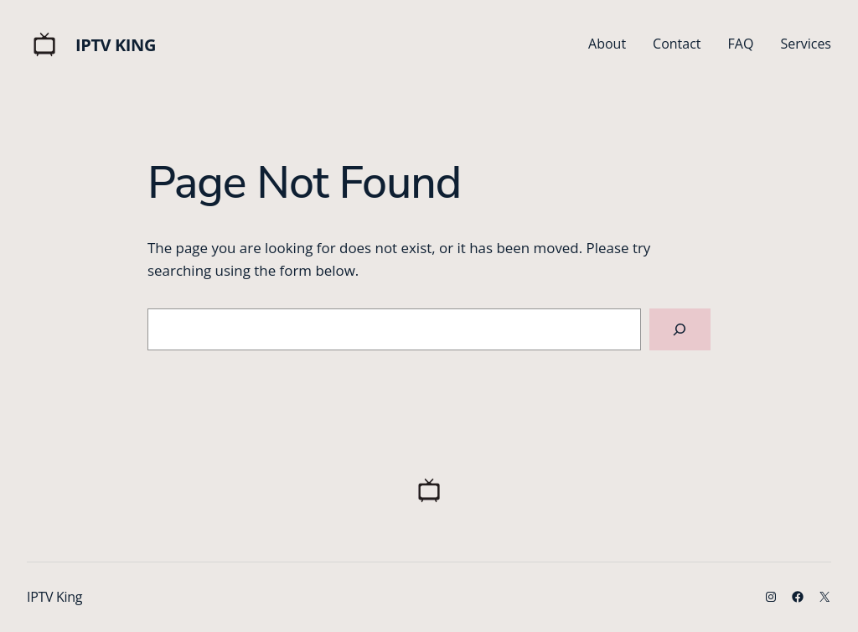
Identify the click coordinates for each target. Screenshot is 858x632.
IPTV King (115, 45)
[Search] (680, 329)
